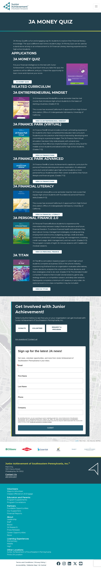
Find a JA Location (14, 555)
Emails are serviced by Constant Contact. (41, 422)
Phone (20, 397)
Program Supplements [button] (17, 500)
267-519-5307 (11, 477)
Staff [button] (9, 522)
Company (22, 408)
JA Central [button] (42, 565)
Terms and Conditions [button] (24, 562)
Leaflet (77, 441)
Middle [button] (10, 544)
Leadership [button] (12, 519)
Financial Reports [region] (14, 513)
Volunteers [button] (12, 489)
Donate (22, 328)
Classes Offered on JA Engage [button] (20, 494)
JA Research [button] (12, 527)
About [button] (10, 517)
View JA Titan (41, 289)
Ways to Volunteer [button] (15, 491)
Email (20, 365)
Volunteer (37, 328)
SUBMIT (50, 428)
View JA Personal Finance (47, 252)
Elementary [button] (12, 541)
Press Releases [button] (13, 530)
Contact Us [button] (11, 474)
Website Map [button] (32, 565)
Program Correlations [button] (16, 502)
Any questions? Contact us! (26, 339)
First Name (22, 376)
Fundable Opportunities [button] (17, 508)
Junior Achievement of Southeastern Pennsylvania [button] (29, 552)
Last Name (22, 386)
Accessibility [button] (21, 565)
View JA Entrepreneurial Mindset (50, 121)
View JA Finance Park (44, 155)
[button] (59, 563)
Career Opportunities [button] (16, 533)
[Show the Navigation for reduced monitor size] (96, 6)
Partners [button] (11, 506)
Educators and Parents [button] (18, 497)
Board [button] (9, 525)
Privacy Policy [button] (40, 562)
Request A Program (56, 328)
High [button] (9, 546)
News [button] (9, 535)
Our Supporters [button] (14, 511)
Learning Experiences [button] (18, 539)
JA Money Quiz (22, 82)
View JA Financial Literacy (47, 214)
